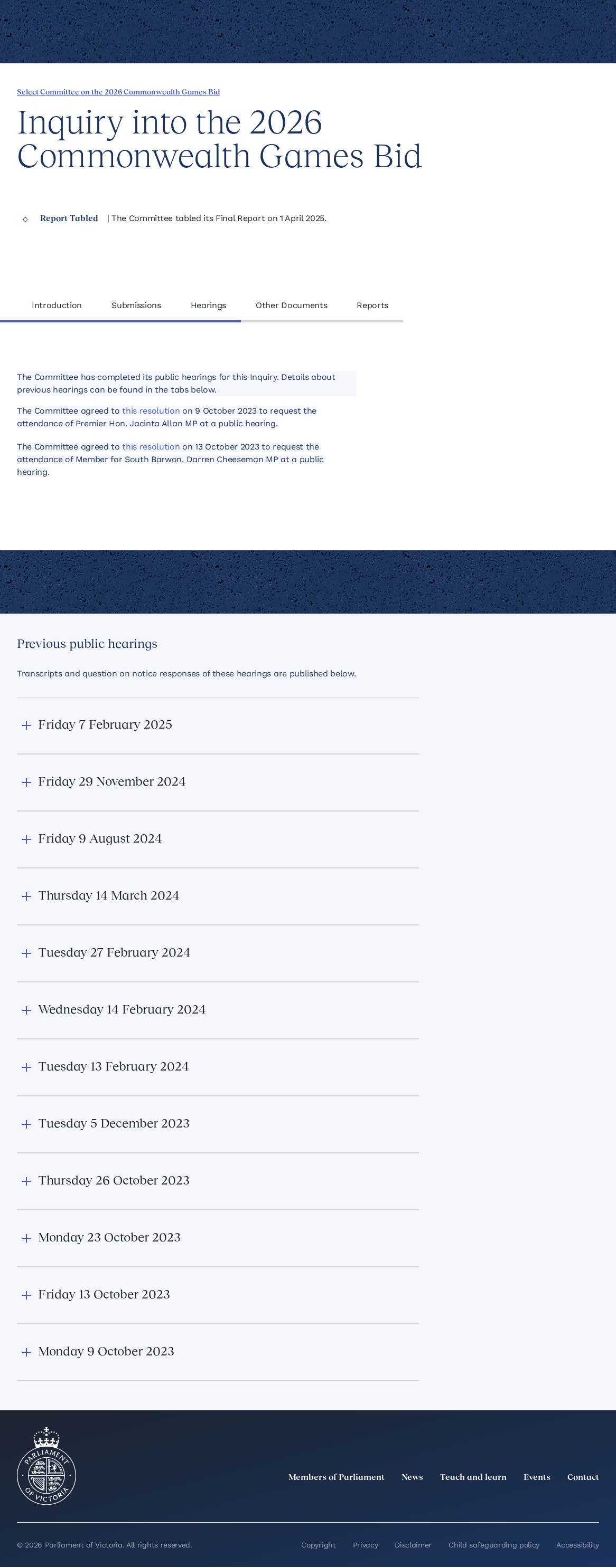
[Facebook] (546, 1501)
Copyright (318, 1545)
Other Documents (291, 305)
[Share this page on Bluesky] (520, 91)
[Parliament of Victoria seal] (46, 1466)
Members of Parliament (336, 1478)
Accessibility (577, 1545)
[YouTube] (569, 1501)
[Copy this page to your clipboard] (538, 91)
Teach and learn (473, 1478)
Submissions (136, 305)
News (412, 1478)
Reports (372, 305)
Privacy (365, 1545)
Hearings (208, 305)
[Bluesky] (592, 1501)
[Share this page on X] (502, 91)
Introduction (57, 305)
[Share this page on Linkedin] (484, 91)
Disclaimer (413, 1545)
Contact (583, 1478)
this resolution (151, 411)
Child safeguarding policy (494, 1545)
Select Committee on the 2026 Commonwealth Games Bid (118, 92)
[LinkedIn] (499, 1501)
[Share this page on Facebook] (466, 91)
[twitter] (476, 1501)
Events (537, 1478)
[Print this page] (556, 91)
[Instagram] (523, 1501)
